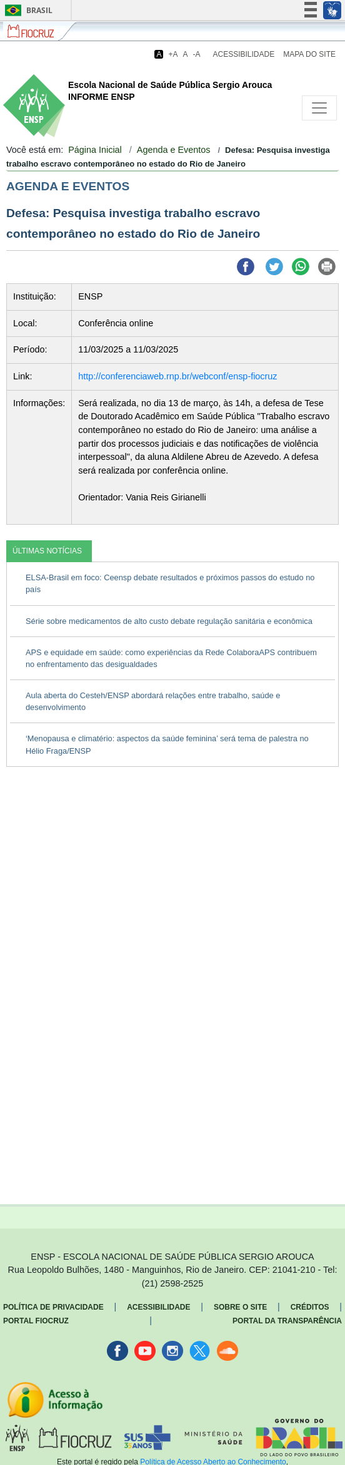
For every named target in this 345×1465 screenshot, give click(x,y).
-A (197, 54)
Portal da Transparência (287, 1321)
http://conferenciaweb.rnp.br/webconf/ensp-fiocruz (177, 376)
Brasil (26, 10)
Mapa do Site (309, 54)
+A (173, 54)
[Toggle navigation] (319, 107)
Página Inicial (95, 150)
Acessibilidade (244, 54)
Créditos (310, 1307)
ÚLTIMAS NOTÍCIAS (47, 551)
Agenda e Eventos (174, 150)
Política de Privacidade (53, 1307)
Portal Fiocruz (36, 1321)
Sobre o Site (240, 1307)
